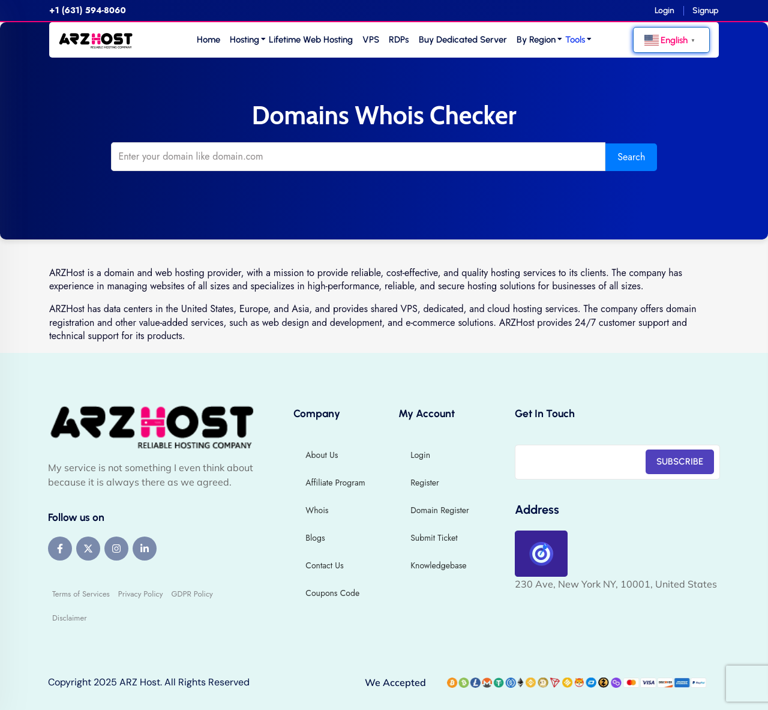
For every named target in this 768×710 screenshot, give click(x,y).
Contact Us (324, 565)
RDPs (399, 39)
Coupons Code (332, 592)
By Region (536, 39)
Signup (705, 10)
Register (424, 482)
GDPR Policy (191, 593)
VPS (370, 39)
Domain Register (439, 510)
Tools (575, 39)
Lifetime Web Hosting (311, 39)
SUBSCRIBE (679, 461)
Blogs (315, 537)
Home (208, 39)
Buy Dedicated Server (463, 39)
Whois (316, 510)
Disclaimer (69, 617)
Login (664, 10)
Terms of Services (81, 593)
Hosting (244, 39)
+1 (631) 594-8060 (87, 10)
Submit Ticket (433, 537)
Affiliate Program (335, 482)
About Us (321, 454)
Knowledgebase (438, 565)
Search (618, 156)
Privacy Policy (140, 593)
